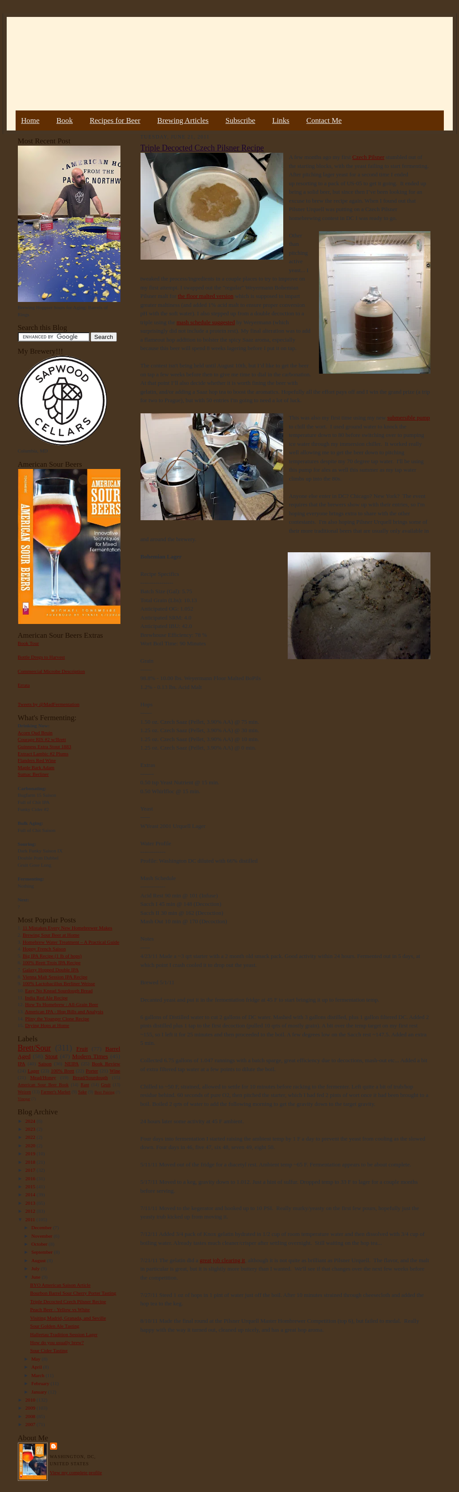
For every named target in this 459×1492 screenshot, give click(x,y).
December (42, 1227)
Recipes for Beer (115, 120)
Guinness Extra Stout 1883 (44, 746)
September (42, 1252)
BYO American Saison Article (60, 1285)
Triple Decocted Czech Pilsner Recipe (68, 1301)
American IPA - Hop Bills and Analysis (64, 1011)
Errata (24, 685)
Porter (92, 1070)
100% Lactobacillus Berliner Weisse (59, 983)
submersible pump (408, 417)
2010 (31, 1399)
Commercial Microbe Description (51, 671)
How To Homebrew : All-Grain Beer (61, 1004)
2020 (31, 1145)
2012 (31, 1211)
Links (280, 120)
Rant (85, 1084)
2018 (31, 1162)
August (39, 1260)
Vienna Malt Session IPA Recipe (54, 976)
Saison (45, 1063)
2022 (31, 1137)
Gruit (106, 1084)
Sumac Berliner (33, 774)
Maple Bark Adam (36, 767)
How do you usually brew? (56, 1342)
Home (30, 120)
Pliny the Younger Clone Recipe (57, 1018)
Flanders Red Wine (37, 760)
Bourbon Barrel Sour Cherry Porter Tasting (73, 1293)
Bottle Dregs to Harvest (41, 657)
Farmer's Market (55, 1091)
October (40, 1244)
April (37, 1367)
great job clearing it (222, 1260)
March (38, 1375)
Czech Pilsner (368, 157)
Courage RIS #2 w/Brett (42, 739)
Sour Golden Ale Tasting (54, 1326)
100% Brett (62, 1070)
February (40, 1383)
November (42, 1236)
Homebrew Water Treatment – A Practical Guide (71, 942)
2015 (31, 1186)
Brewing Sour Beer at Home (51, 935)
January (39, 1391)
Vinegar (24, 1099)
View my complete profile (76, 1472)
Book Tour (28, 643)
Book (64, 120)
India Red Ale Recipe (46, 997)
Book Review (106, 1063)
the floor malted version (206, 296)
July (36, 1268)
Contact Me (324, 120)
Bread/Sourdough (90, 1077)
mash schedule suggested (206, 322)
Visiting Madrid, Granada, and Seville (68, 1318)
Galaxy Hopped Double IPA (51, 969)
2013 (31, 1203)
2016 (31, 1178)
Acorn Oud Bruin (35, 732)
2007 (31, 1424)
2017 (31, 1170)
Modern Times (90, 1056)
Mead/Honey (43, 1077)
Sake (82, 1091)
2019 (31, 1153)
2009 (31, 1407)
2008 (31, 1416)
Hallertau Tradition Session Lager (63, 1334)
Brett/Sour (34, 1048)
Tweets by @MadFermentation (49, 704)
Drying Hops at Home (47, 1025)
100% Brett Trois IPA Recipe (52, 962)
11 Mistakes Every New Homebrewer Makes (67, 927)
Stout (51, 1056)
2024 (31, 1121)
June (36, 1277)
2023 (31, 1129)
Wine (115, 1070)
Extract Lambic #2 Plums (43, 753)
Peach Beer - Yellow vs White (60, 1309)
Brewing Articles (183, 120)
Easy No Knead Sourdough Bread (58, 990)
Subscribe (241, 120)
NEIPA (72, 1063)
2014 (31, 1194)
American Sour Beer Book (43, 1084)
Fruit (82, 1048)
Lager (33, 1070)
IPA (21, 1063)
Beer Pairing (105, 1092)
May (36, 1359)
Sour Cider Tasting (48, 1350)
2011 (31, 1219)
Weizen (24, 1091)
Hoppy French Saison (44, 948)
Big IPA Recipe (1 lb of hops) (52, 955)
